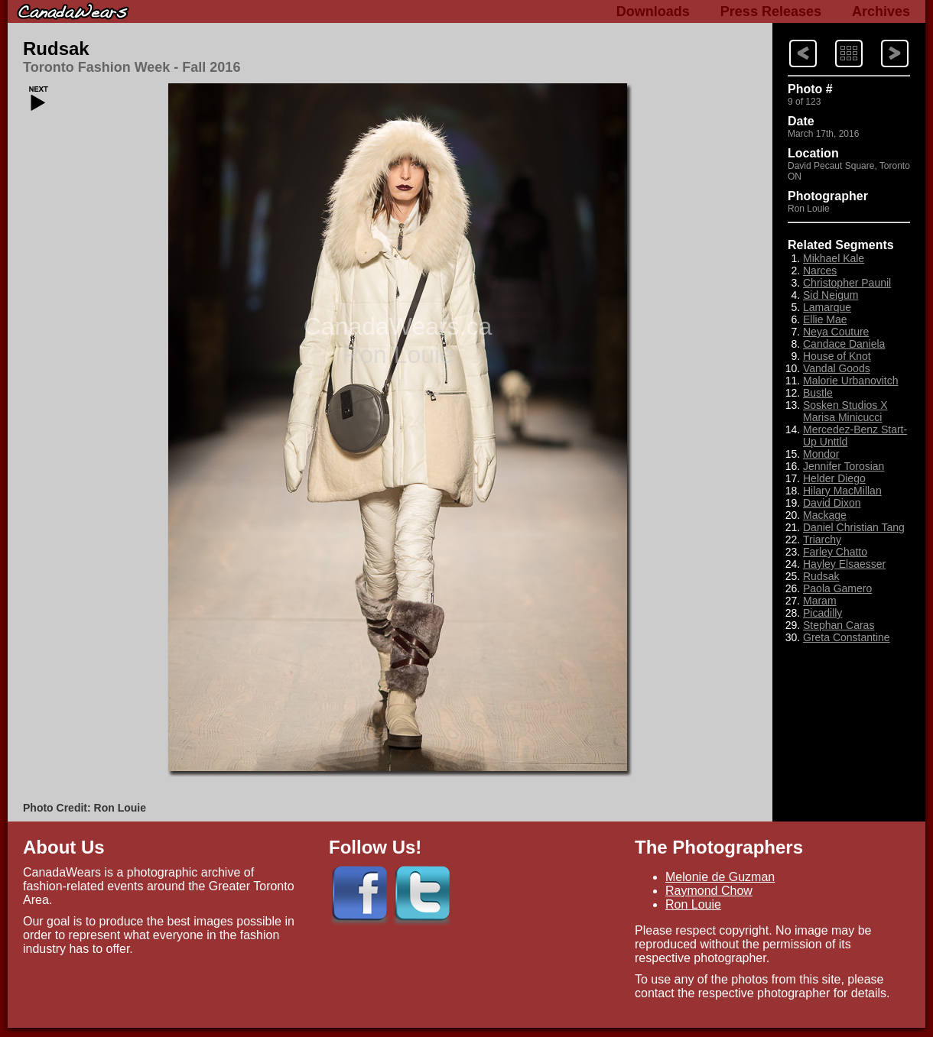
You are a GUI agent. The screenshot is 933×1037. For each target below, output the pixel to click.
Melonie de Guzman (720, 876)
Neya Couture (836, 332)
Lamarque (827, 307)
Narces (820, 270)
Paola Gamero (837, 588)
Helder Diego (834, 478)
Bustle (818, 393)
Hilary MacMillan (842, 490)
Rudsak (56, 48)
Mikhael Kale (833, 258)
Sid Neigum (830, 295)
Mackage (825, 515)
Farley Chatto (835, 552)
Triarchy (822, 539)
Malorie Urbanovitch (851, 380)
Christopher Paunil (847, 283)
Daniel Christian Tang (854, 527)
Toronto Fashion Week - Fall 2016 (131, 67)
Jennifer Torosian (843, 466)
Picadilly (822, 613)
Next (788, 38)
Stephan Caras (838, 625)
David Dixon (831, 503)
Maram (820, 601)
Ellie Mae (825, 319)
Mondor (821, 454)
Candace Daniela (844, 344)
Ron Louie (693, 904)
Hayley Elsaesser (844, 564)
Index (834, 38)
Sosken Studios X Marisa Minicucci (845, 411)
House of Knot (837, 356)
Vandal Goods (836, 368)
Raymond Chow (709, 890)
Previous (881, 38)
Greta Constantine (846, 637)
